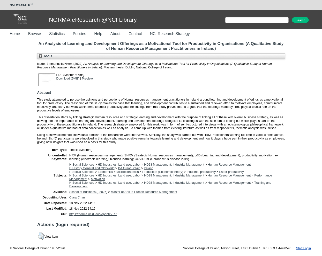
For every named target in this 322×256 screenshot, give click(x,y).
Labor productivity (231, 172)
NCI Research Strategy (170, 34)
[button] (41, 236)
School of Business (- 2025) (88, 192)
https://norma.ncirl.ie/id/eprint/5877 (93, 214)
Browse (34, 34)
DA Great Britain (129, 168)
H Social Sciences (81, 164)
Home (15, 34)
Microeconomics (127, 172)
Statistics (57, 34)
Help (98, 34)
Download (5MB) (67, 78)
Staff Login (303, 248)
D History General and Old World (91, 168)
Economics (105, 172)
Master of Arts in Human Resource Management (144, 192)
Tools (45, 56)
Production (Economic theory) (162, 172)
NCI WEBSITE (22, 5)
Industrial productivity (201, 172)
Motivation (98, 179)
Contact (135, 34)
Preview (87, 78)
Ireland (148, 168)
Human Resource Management (229, 164)
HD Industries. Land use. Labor (119, 164)
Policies (79, 34)
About (115, 34)
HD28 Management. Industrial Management (174, 164)
